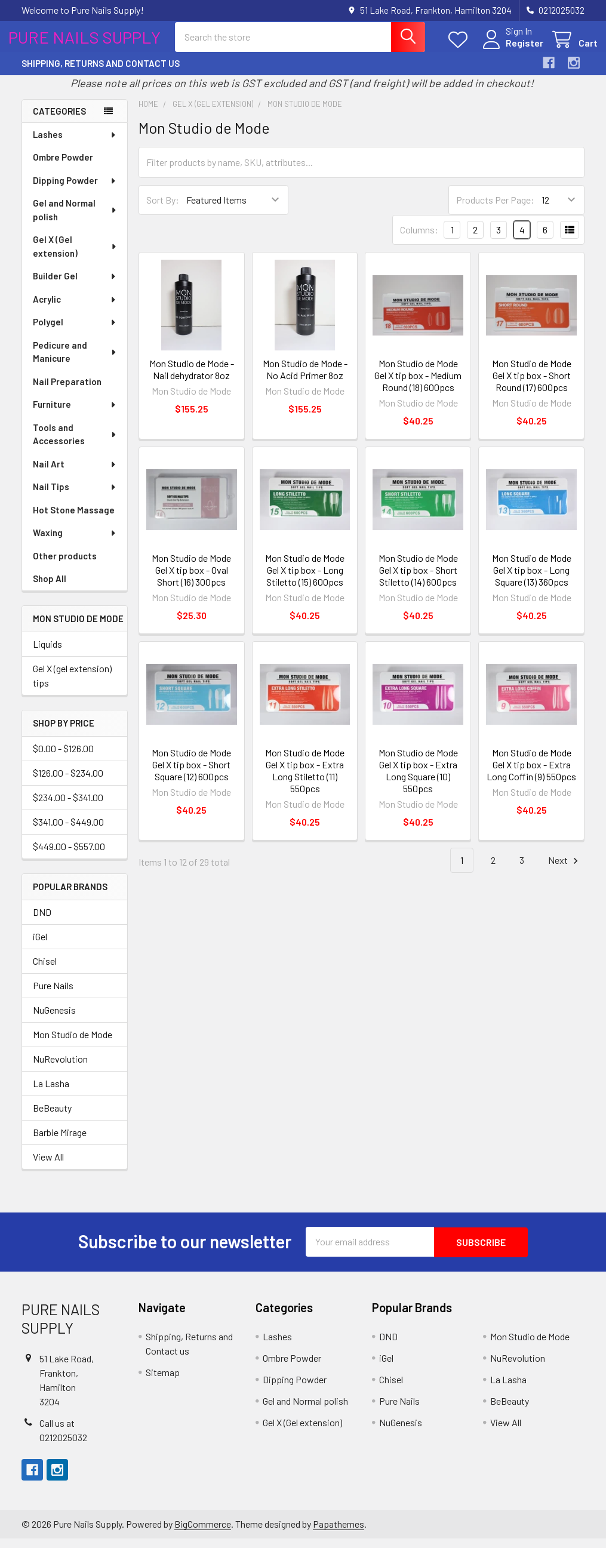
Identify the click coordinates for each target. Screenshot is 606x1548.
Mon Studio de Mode (72, 1044)
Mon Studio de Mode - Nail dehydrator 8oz (191, 379)
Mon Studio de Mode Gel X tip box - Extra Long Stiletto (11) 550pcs (304, 780)
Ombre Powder (63, 167)
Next (565, 870)
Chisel (45, 970)
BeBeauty (52, 1117)
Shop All (49, 588)
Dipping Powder (75, 190)
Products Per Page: (495, 210)
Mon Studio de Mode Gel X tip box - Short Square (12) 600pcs (191, 774)
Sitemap (163, 1381)
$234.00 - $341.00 (68, 807)
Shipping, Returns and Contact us (100, 73)
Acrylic (75, 309)
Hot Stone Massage (74, 520)
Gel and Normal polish (75, 220)
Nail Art (75, 474)
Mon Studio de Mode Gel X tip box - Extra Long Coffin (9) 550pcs (531, 774)
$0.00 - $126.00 (63, 758)
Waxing (75, 542)
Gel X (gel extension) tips (72, 685)
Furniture (75, 414)
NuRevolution (60, 1068)
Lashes (75, 144)
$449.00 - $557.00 (69, 855)
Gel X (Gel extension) (75, 256)
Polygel (75, 332)
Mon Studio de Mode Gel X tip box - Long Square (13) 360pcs (531, 579)
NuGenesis (54, 1019)
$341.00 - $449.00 (68, 831)
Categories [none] (59, 120)
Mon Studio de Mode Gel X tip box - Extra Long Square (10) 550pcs (418, 780)
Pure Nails (53, 995)
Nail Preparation (67, 391)
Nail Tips (75, 496)
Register (511, 49)
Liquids (47, 654)
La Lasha (51, 1092)
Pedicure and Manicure (75, 362)
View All (48, 1166)
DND (42, 921)
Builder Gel (75, 286)
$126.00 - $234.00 (68, 782)
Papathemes (338, 1533)
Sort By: (162, 210)
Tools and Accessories (75, 444)
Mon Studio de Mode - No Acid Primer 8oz (305, 379)
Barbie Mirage (60, 1141)
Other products (65, 566)
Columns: (419, 239)
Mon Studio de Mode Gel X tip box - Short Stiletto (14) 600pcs (418, 579)
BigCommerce (202, 1533)
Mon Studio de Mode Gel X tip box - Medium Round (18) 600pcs (418, 385)
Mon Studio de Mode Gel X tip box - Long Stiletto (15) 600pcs (304, 579)
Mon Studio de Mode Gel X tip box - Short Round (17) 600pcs (531, 385)
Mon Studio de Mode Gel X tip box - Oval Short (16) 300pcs (191, 579)
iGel (40, 946)
